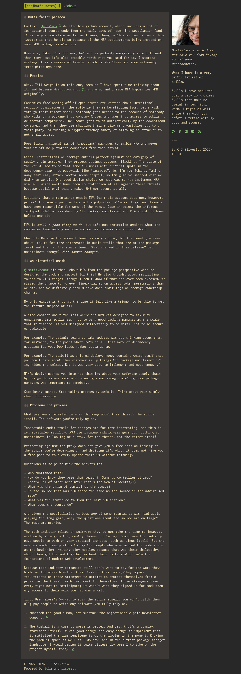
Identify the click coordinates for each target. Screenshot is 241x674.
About (71, 6)
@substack (49, 26)
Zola (48, 668)
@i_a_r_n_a (91, 89)
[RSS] (199, 131)
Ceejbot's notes (41, 6)
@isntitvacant (66, 89)
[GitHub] (173, 131)
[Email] (192, 131)
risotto (67, 668)
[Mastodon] (179, 131)
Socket (64, 599)
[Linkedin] (186, 131)
